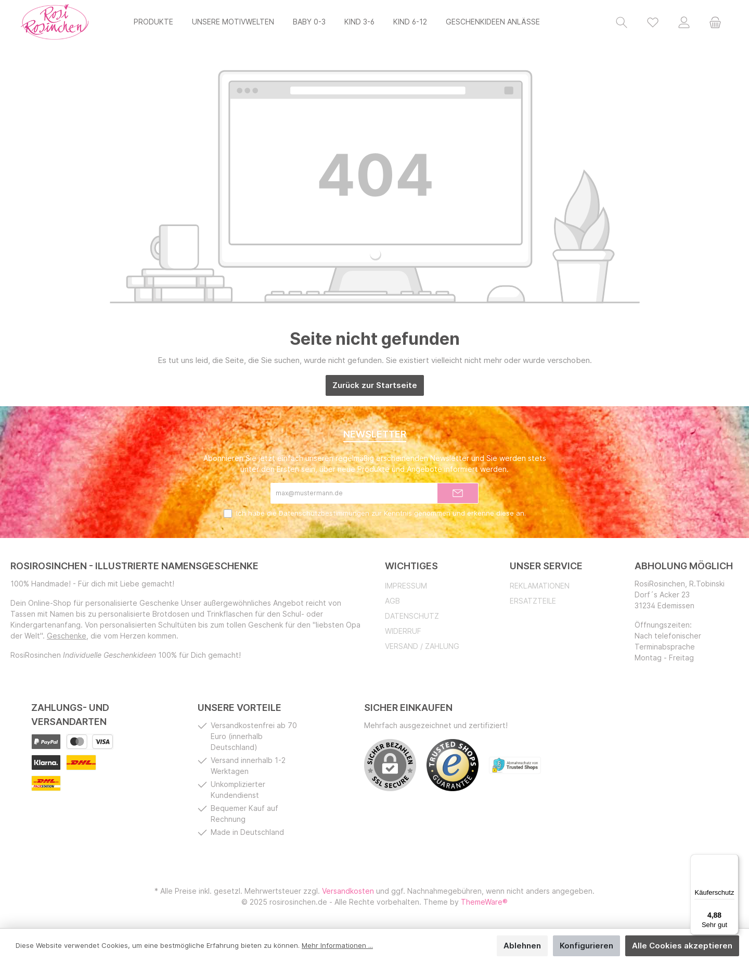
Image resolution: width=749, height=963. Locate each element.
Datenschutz (412, 615)
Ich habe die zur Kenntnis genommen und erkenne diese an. (381, 513)
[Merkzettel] (653, 21)
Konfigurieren (586, 946)
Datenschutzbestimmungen (324, 513)
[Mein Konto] (684, 21)
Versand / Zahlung (422, 646)
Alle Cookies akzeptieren (682, 946)
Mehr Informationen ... (337, 945)
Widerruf (403, 631)
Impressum (406, 585)
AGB (392, 600)
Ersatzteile (533, 600)
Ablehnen (522, 946)
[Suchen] (622, 21)
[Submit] (458, 493)
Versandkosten (348, 890)
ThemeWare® (484, 901)
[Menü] (732, 860)
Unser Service (546, 565)
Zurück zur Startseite (374, 385)
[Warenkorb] (715, 21)
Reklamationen (540, 585)
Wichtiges (411, 565)
